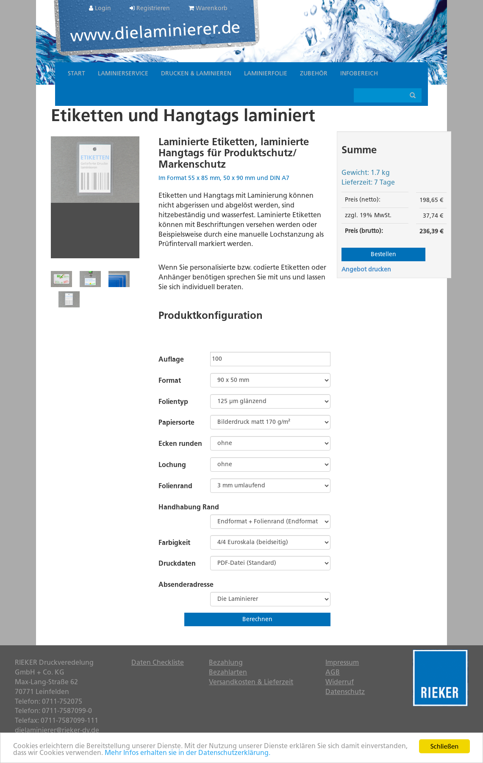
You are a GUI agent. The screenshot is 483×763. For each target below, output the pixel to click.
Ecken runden (180, 444)
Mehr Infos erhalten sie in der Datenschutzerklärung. (187, 753)
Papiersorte (176, 422)
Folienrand (175, 486)
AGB (332, 672)
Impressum (342, 662)
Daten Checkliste (157, 662)
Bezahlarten (228, 672)
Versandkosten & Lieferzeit (251, 682)
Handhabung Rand (188, 507)
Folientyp (173, 402)
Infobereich (359, 73)
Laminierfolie (265, 73)
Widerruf (339, 682)
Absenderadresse (186, 585)
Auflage (171, 359)
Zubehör (314, 73)
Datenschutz (345, 692)
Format (169, 380)
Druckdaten (177, 563)
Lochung (172, 465)
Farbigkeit (174, 543)
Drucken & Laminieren (196, 73)
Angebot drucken (366, 269)
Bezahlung (226, 662)
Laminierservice (123, 73)
